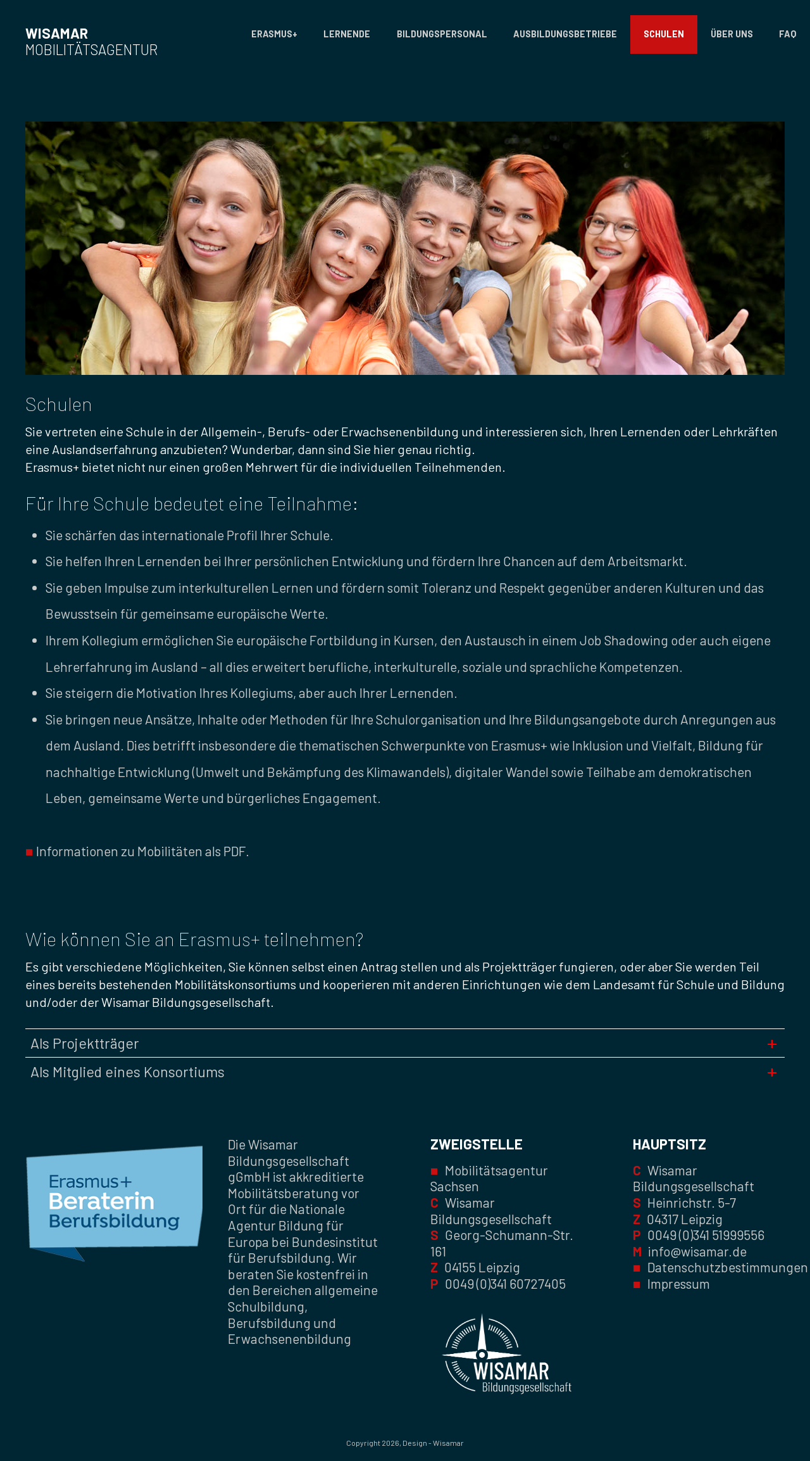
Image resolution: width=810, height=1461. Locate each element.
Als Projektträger (84, 1043)
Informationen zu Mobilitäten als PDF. (137, 851)
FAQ (788, 33)
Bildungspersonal (442, 33)
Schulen (664, 33)
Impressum (678, 1283)
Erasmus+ (274, 33)
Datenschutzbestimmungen (727, 1267)
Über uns (732, 33)
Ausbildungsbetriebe (565, 33)
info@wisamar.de (697, 1251)
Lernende (346, 33)
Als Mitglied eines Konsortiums (127, 1071)
